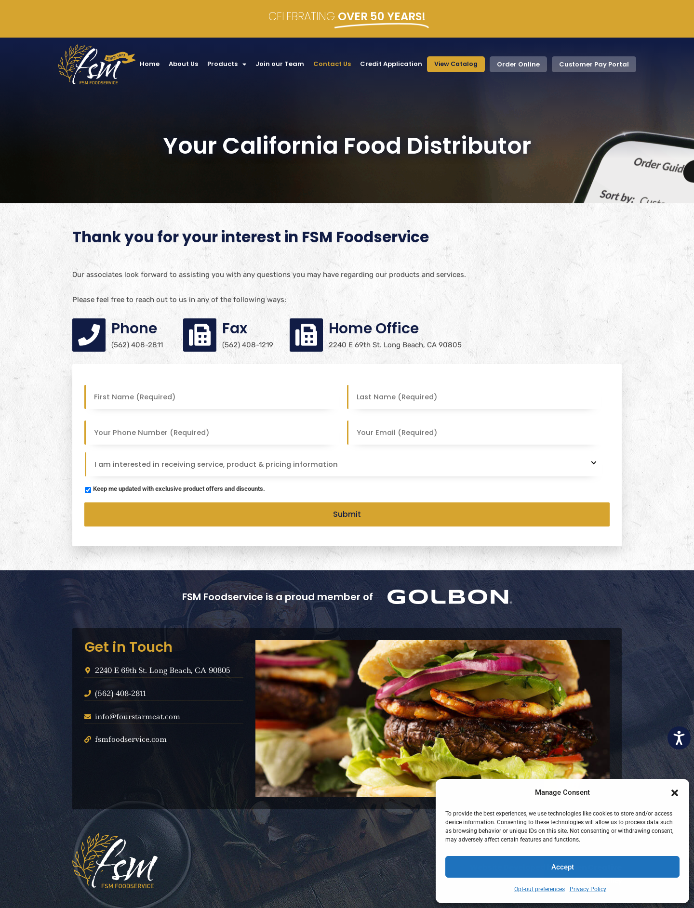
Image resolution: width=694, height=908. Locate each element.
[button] (675, 793)
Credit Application (389, 63)
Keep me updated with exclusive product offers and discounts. (179, 488)
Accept (562, 867)
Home (147, 63)
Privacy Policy (588, 889)
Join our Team (277, 63)
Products (224, 64)
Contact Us (329, 63)
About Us (181, 63)
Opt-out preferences (539, 889)
